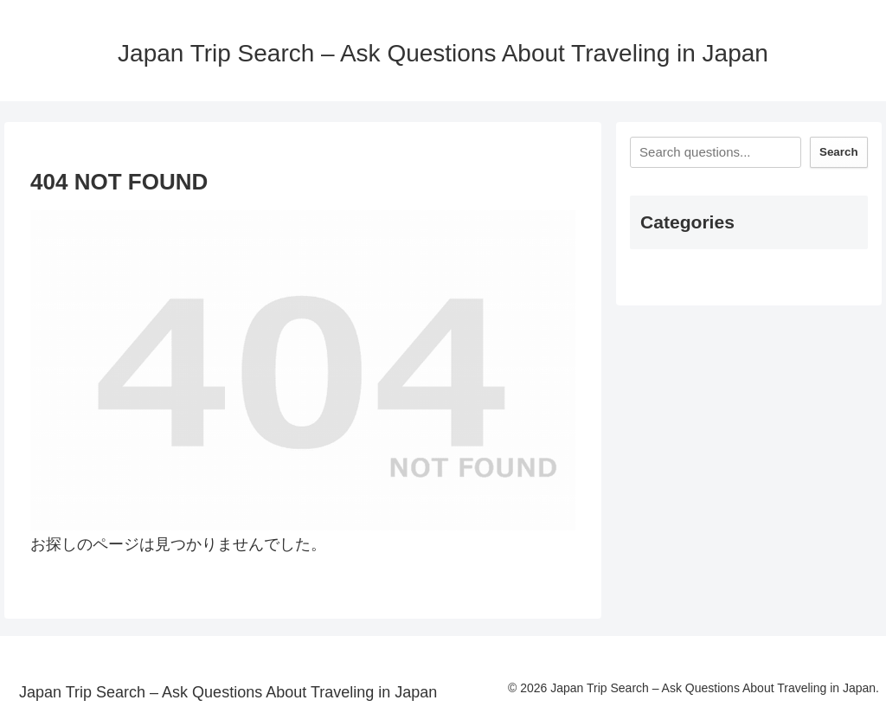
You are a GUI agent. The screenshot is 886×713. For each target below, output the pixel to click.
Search (838, 151)
